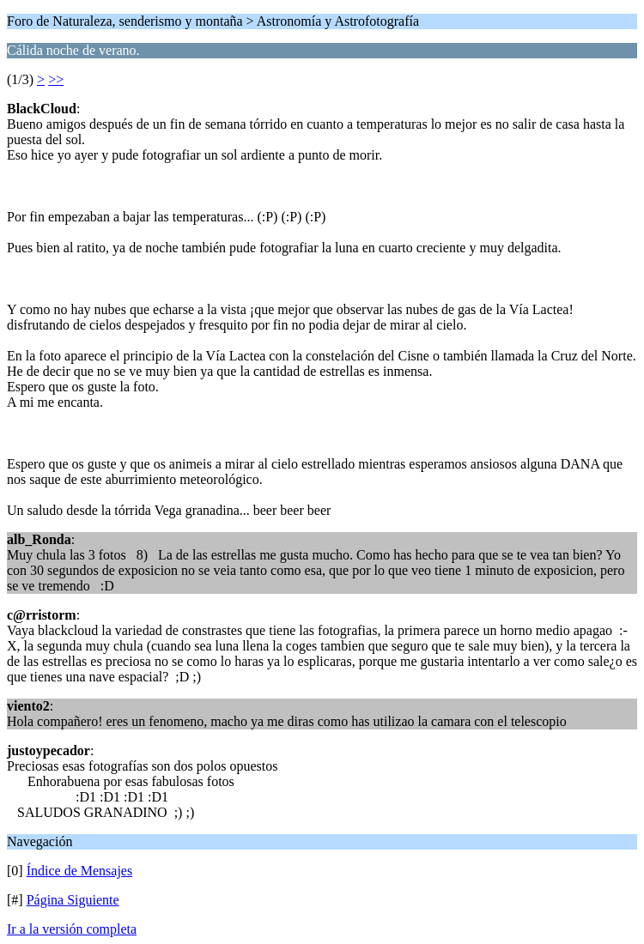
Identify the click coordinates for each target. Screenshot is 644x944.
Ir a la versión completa (72, 929)
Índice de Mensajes (80, 870)
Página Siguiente (73, 900)
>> (56, 79)
